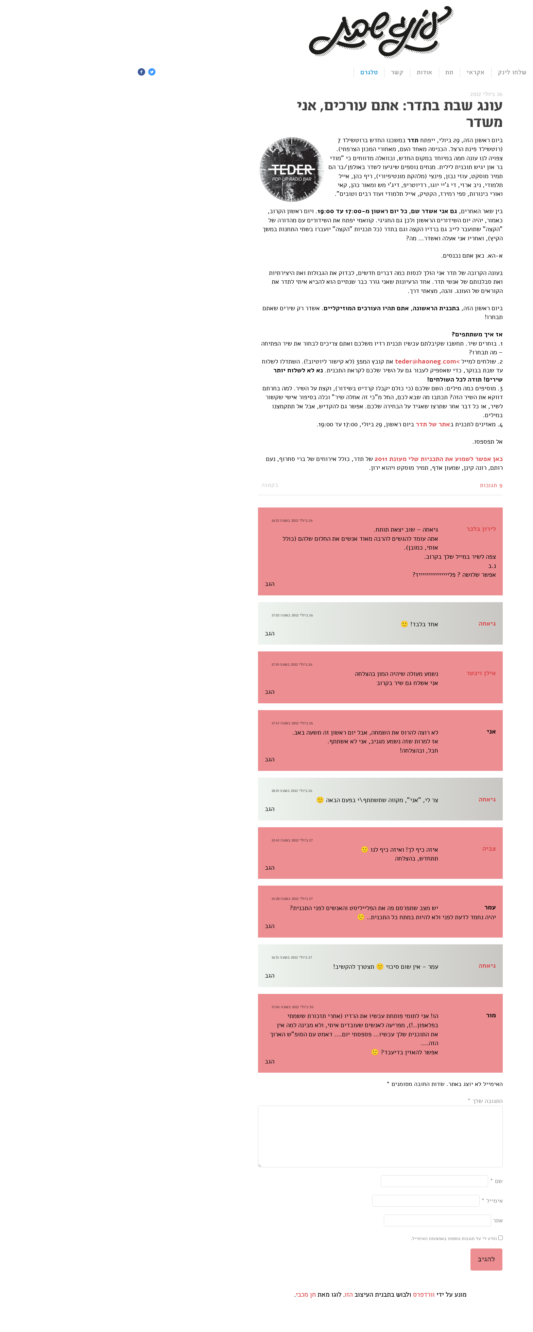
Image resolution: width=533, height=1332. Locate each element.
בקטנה (156, 486)
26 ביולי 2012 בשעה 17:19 (178, 665)
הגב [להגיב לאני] (155, 760)
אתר (384, 1232)
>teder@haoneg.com (313, 362)
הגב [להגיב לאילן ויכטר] (155, 693)
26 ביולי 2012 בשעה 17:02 (178, 616)
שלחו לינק (398, 73)
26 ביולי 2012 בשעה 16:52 (178, 521)
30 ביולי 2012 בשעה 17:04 (179, 1008)
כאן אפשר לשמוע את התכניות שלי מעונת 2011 (325, 460)
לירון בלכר (367, 529)
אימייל (378, 1213)
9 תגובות (377, 486)
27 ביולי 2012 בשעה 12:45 (178, 841)
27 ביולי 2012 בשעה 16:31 (178, 958)
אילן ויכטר (367, 674)
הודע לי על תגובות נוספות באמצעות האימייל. (340, 1250)
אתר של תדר (319, 425)
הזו (235, 1306)
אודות (311, 73)
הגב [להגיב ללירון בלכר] (155, 584)
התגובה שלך (371, 1102)
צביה (375, 850)
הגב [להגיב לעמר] (155, 927)
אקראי (362, 73)
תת (335, 73)
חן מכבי (192, 1306)
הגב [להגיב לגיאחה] (155, 634)
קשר (283, 73)
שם (382, 1193)
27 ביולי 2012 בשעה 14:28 (178, 900)
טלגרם (255, 73)
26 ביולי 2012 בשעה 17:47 (178, 724)
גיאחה (373, 624)
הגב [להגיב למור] (155, 1062)
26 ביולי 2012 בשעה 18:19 (178, 791)
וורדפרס (310, 1306)
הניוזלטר (492, 73)
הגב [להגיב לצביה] (155, 868)
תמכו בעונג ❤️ (446, 73)
